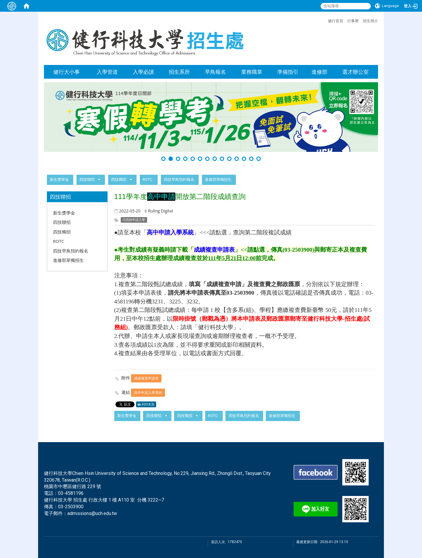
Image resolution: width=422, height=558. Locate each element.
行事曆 (353, 20)
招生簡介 (370, 20)
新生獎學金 (59, 179)
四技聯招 (87, 179)
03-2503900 (71, 506)
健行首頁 (335, 20)
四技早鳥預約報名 (179, 179)
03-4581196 (71, 493)
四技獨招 (119, 179)
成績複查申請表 (146, 378)
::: (325, 20)
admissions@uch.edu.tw (92, 513)
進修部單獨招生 (218, 179)
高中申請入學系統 (148, 392)
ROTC (147, 179)
